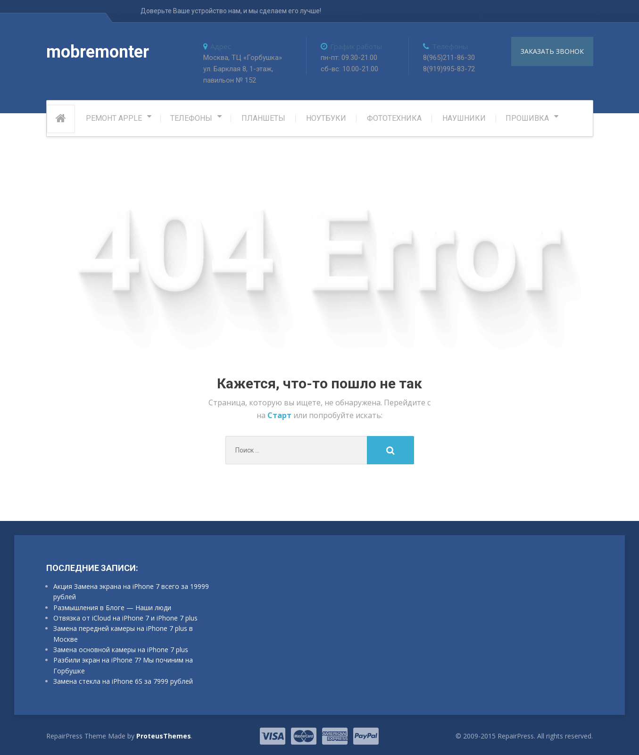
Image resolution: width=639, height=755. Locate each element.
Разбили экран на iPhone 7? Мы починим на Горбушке (123, 665)
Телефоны (191, 118)
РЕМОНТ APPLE (114, 118)
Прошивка (527, 118)
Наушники (464, 118)
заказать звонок (552, 51)
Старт (280, 415)
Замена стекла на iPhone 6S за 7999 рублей (123, 681)
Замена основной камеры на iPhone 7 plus (120, 649)
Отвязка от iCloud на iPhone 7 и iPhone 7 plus (125, 617)
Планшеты (263, 118)
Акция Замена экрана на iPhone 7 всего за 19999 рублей (131, 591)
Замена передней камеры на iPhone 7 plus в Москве (123, 633)
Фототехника (394, 118)
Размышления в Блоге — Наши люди (112, 607)
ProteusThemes (163, 735)
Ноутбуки (326, 118)
